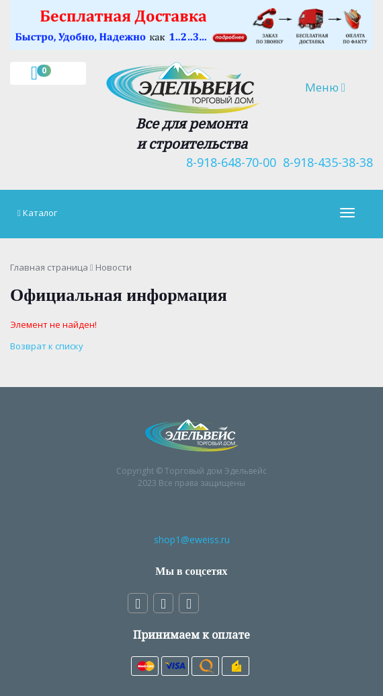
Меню (333, 87)
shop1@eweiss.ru (192, 539)
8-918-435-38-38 (324, 162)
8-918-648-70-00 (227, 162)
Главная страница (49, 267)
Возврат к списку (46, 346)
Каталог (40, 213)
